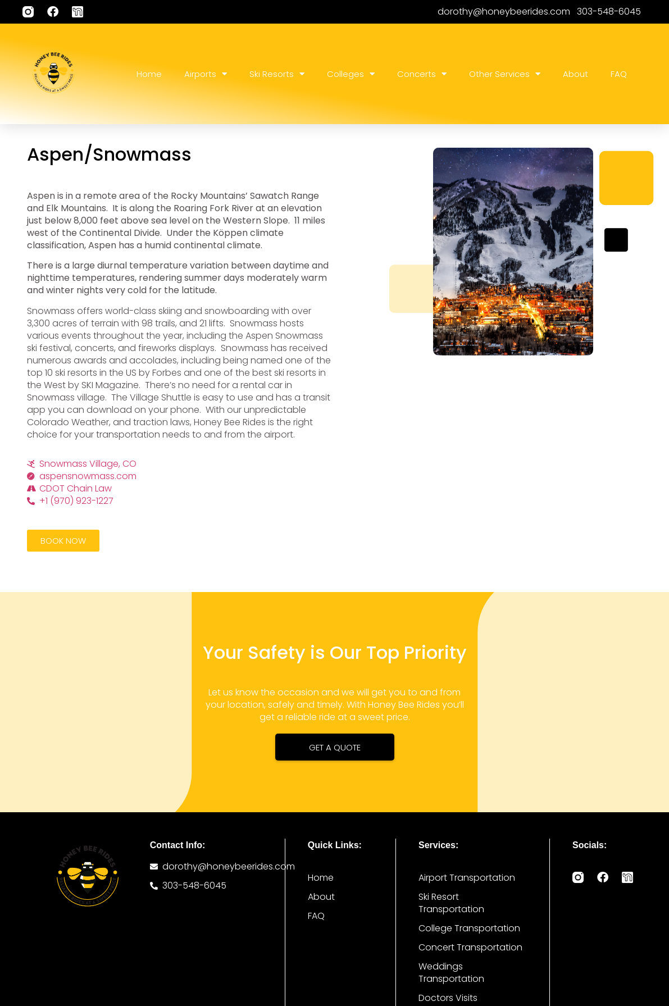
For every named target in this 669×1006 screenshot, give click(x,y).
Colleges (351, 74)
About (575, 74)
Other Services (504, 74)
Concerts (422, 74)
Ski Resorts (276, 74)
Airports (205, 74)
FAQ (619, 74)
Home (149, 74)
